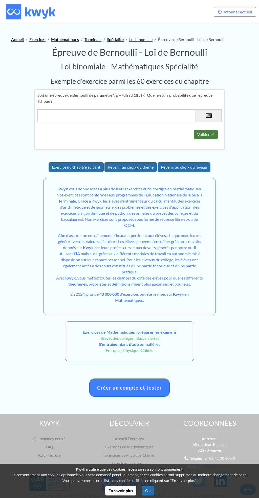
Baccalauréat (147, 338)
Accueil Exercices (129, 438)
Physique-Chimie (138, 350)
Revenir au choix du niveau (184, 167)
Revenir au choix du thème (131, 167)
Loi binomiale (141, 39)
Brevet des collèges (117, 338)
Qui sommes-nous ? (49, 438)
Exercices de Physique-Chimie (129, 455)
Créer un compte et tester (129, 388)
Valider (205, 134)
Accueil (17, 39)
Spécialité (115, 39)
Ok (148, 490)
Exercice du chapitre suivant (76, 167)
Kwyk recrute (49, 455)
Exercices (37, 39)
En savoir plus (121, 490)
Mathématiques (65, 39)
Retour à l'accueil (235, 11)
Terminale (92, 39)
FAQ (49, 447)
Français (113, 350)
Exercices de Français (129, 463)
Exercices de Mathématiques (129, 447)
